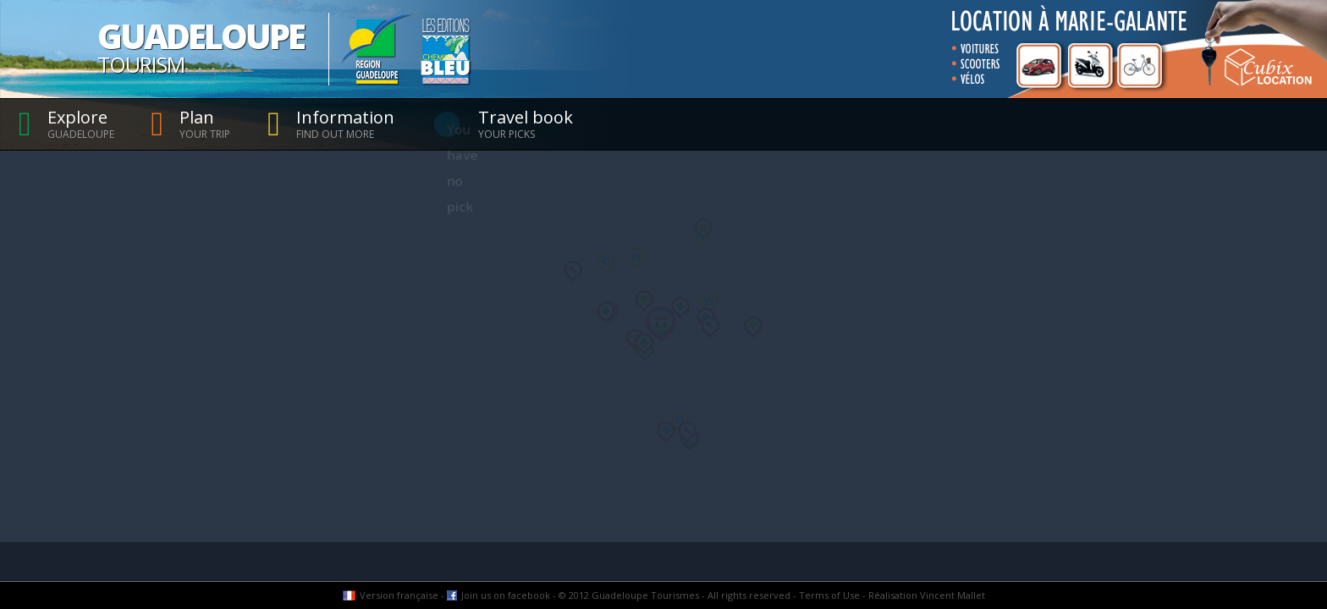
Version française (399, 595)
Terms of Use (829, 595)
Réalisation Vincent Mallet (926, 595)
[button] (606, 264)
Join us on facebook (505, 595)
